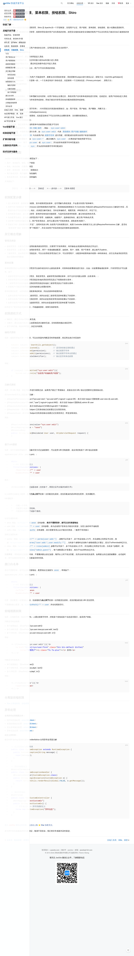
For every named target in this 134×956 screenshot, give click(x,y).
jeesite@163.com (101, 916)
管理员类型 (11, 75)
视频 (107, 3)
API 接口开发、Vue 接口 (13, 117)
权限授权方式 (10, 82)
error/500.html (58, 792)
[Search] (53, 3)
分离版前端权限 (11, 103)
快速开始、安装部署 (12, 35)
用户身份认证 (10, 57)
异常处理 (9, 106)
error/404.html (60, 782)
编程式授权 (11, 85)
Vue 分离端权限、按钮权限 (49, 765)
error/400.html (62, 789)
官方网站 (70, 3)
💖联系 (120, 3)
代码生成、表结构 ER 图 (13, 39)
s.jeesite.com (69, 916)
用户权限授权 (10, 61)
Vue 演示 (99, 3)
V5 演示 (91, 3)
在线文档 (80, 3)
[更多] (128, 3)
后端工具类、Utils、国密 (13, 110)
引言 (7, 54)
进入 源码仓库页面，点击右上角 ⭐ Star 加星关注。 (60, 891)
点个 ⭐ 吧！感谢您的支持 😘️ (14, 20)
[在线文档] (81, 3)
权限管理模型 (10, 64)
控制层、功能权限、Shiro (14, 50)
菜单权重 (10, 78)
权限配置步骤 (10, 68)
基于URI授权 (11, 92)
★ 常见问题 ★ (10, 121)
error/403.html (62, 785)
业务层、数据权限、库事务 (14, 46)
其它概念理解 (10, 71)
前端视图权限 (10, 99)
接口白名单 (10, 96)
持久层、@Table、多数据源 (15, 42)
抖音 (113, 3)
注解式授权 (11, 89)
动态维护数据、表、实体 (13, 114)
